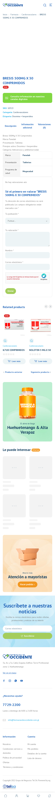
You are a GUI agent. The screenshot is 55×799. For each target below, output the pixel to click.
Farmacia (14, 14)
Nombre (9, 250)
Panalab (26, 155)
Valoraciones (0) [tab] (44, 126)
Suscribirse (29, 636)
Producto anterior (13, 372)
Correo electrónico (14, 262)
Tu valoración (11, 230)
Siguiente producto (40, 372)
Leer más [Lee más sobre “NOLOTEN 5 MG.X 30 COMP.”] (42, 361)
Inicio (5, 14)
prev (46, 306)
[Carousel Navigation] (48, 306)
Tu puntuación (12, 213)
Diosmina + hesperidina (22, 116)
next (50, 306)
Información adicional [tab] (27, 126)
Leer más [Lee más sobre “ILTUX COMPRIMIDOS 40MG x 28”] (16, 361)
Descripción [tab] (10, 126)
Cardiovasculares (29, 14)
